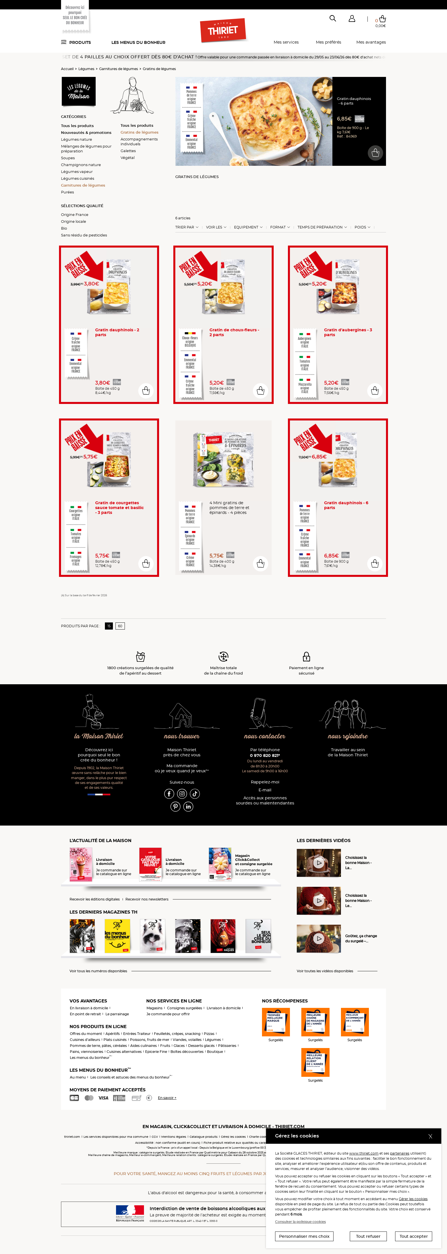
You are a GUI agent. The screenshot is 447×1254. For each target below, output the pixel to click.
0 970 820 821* (265, 755)
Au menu (78, 1077)
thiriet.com (72, 1137)
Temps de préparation (320, 227)
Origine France (74, 214)
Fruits (165, 1045)
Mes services (286, 42)
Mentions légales (173, 1137)
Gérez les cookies (233, 1137)
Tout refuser (368, 1236)
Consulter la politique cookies (300, 1222)
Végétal (128, 157)
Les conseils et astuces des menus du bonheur (131, 1077)
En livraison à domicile (89, 1008)
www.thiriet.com (364, 1153)
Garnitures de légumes (118, 69)
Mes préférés (328, 42)
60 (120, 626)
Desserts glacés (201, 1045)
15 (109, 626)
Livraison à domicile (224, 1008)
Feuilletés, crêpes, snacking (177, 1034)
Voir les (214, 227)
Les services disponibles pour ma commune (116, 1137)
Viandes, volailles (187, 1039)
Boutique (215, 1051)
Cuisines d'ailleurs (85, 1039)
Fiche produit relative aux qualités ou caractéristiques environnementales (258, 1143)
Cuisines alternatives (124, 1051)
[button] (351, 19)
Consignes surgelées (184, 1008)
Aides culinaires (143, 1045)
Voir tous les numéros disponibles (98, 971)
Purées (67, 192)
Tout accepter (414, 1236)
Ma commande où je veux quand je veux (182, 768)
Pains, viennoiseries (86, 1051)
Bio (64, 228)
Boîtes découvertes (187, 1051)
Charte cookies (260, 1137)
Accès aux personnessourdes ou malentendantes (265, 801)
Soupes (68, 158)
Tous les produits (77, 125)
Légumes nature (76, 139)
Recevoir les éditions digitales (95, 899)
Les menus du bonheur (138, 42)
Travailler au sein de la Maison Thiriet (348, 752)
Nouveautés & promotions (86, 132)
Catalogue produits (204, 1137)
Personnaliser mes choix (304, 1236)
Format (278, 227)
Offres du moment (86, 1034)
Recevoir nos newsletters (146, 899)
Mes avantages (371, 42)
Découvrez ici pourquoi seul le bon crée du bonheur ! (99, 755)
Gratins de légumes (159, 69)
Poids (360, 227)
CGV (155, 1137)
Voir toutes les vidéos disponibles (325, 971)
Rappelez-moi (265, 782)
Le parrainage (117, 1014)
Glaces (179, 1045)
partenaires (399, 1153)
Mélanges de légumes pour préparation (86, 148)
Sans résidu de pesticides (84, 235)
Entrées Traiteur (137, 1034)
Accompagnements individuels (139, 141)
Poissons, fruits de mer (149, 1039)
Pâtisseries (227, 1045)
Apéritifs (112, 1034)
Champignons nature (81, 164)
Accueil (67, 69)
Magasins (154, 1008)
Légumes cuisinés (77, 178)
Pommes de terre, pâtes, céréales (98, 1045)
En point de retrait (85, 1014)
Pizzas (209, 1034)
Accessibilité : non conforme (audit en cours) (167, 1143)
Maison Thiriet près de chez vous (181, 752)
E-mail (265, 790)
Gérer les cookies (413, 1199)
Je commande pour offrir (168, 1014)
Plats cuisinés (115, 1039)
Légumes (86, 69)
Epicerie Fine (156, 1051)
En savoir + (167, 1098)
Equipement (246, 227)
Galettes (128, 150)
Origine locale (73, 221)
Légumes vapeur (77, 171)
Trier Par (184, 227)
